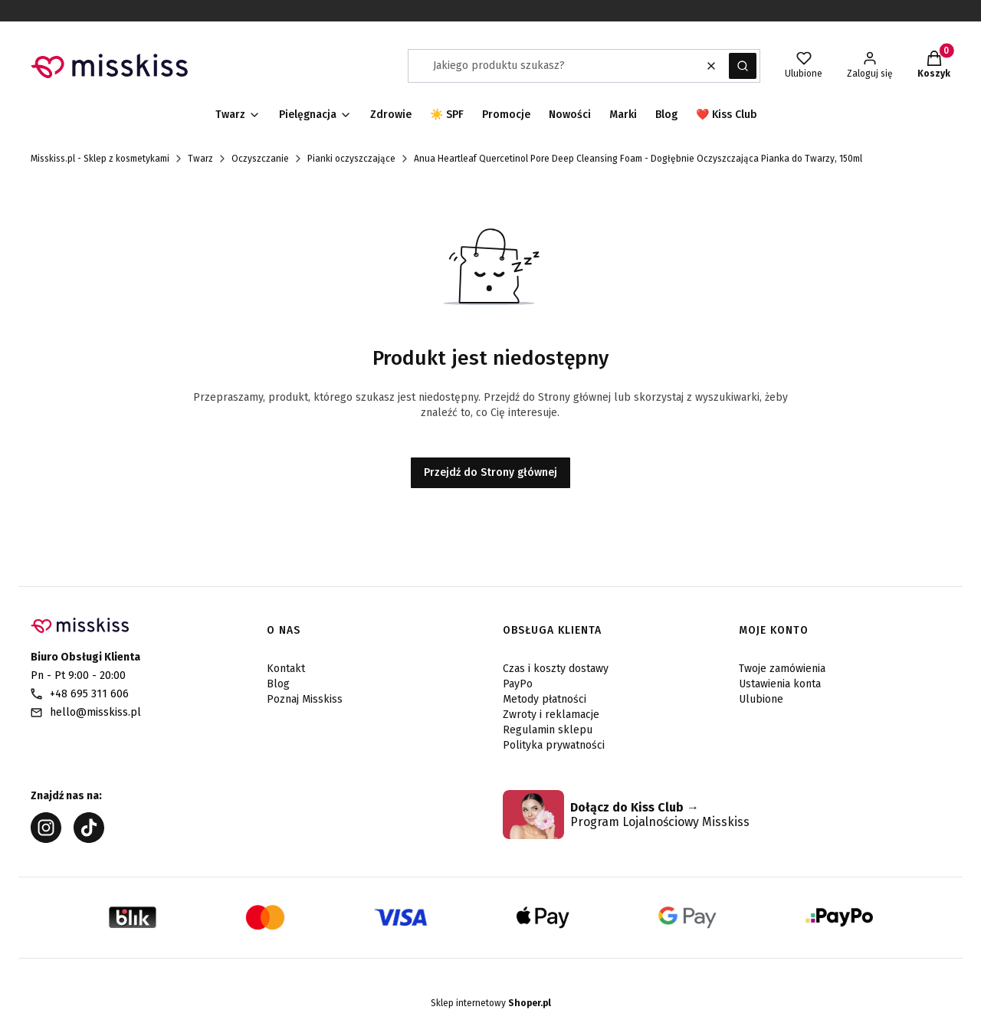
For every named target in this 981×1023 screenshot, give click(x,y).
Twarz (200, 158)
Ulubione (761, 699)
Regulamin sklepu (547, 729)
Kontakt (286, 668)
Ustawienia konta (780, 683)
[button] (742, 66)
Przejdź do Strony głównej (490, 472)
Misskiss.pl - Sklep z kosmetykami (100, 158)
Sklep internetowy (491, 1003)
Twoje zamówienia (782, 668)
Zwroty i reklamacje (551, 714)
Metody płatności (544, 699)
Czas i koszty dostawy (556, 668)
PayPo (518, 683)
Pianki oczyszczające (351, 158)
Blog (278, 683)
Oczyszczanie (260, 158)
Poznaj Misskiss (305, 699)
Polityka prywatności (554, 745)
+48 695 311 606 (89, 693)
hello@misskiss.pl (95, 712)
